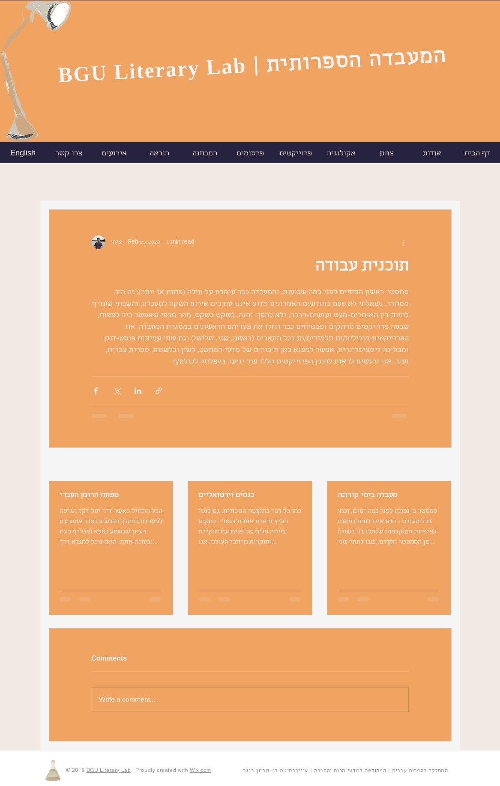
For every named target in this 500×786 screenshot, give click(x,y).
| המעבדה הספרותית (350, 63)
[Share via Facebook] (96, 391)
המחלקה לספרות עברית (420, 770)
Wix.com (200, 770)
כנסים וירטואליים (226, 495)
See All (441, 465)
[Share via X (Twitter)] (117, 391)
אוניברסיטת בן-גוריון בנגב (275, 770)
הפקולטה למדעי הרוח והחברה (350, 770)
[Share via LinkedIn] (138, 391)
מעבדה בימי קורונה (368, 495)
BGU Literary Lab (151, 70)
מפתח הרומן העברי (89, 495)
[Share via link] (159, 391)
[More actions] (403, 242)
